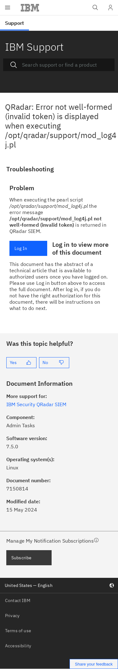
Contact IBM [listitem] (17, 600)
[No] (54, 362)
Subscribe (21, 558)
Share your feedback (94, 664)
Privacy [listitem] (12, 615)
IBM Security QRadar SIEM (36, 404)
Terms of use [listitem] (18, 630)
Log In (20, 248)
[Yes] (21, 362)
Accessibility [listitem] (18, 646)
